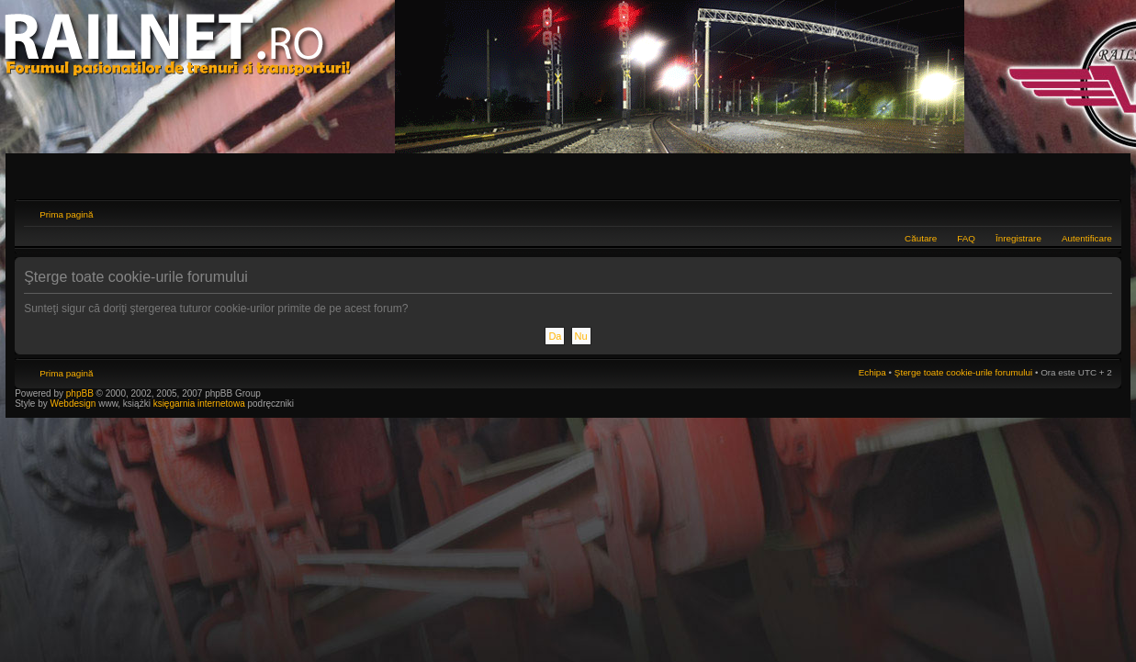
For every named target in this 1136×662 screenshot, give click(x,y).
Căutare (921, 238)
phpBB (80, 393)
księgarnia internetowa (199, 403)
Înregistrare (1018, 238)
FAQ (966, 238)
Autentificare (1087, 238)
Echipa (872, 372)
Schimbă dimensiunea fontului (1098, 212)
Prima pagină (66, 214)
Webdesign (75, 403)
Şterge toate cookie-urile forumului (963, 372)
